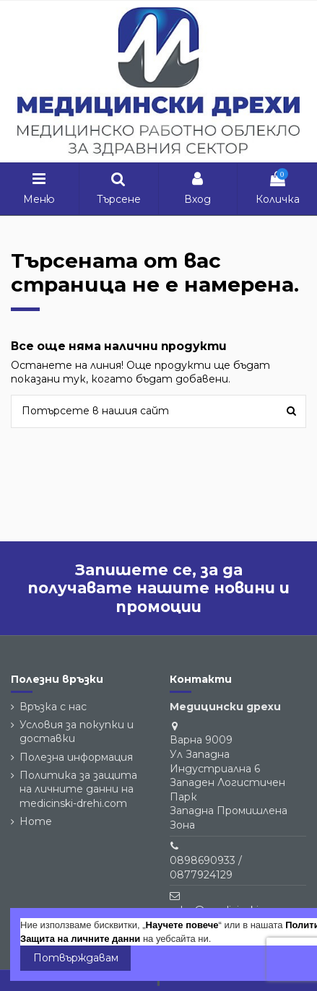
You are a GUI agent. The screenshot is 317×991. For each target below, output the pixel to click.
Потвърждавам (75, 957)
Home (35, 821)
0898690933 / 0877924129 (206, 867)
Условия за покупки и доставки (76, 732)
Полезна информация (76, 757)
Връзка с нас (53, 706)
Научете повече (182, 925)
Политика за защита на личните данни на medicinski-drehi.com (78, 789)
